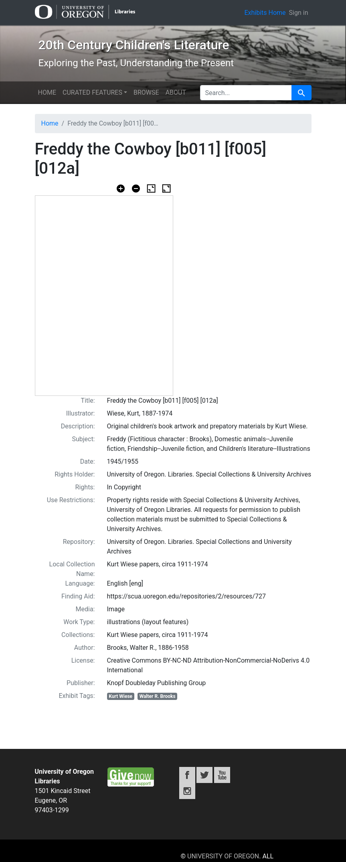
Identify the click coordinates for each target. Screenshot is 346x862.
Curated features (92, 92)
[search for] (246, 92)
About (176, 92)
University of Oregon (223, 856)
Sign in (298, 12)
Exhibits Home (264, 12)
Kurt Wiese (120, 696)
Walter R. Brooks (158, 696)
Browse (146, 92)
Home (47, 92)
